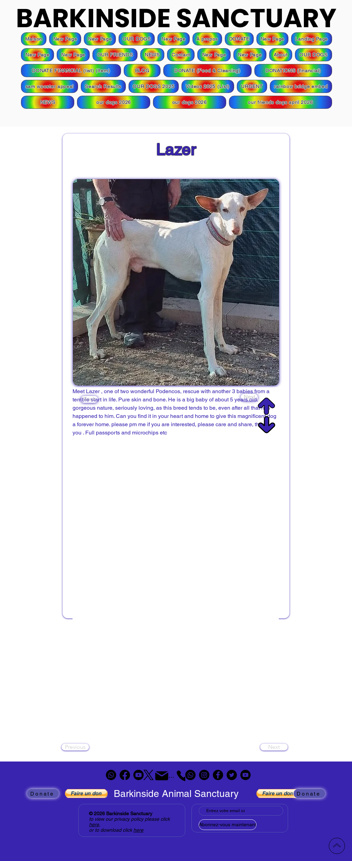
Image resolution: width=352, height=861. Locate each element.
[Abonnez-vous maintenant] (227, 824)
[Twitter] (232, 775)
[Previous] (75, 747)
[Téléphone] (177, 775)
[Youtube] (138, 775)
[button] (239, 38)
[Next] (249, 397)
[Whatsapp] (111, 775)
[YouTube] (245, 775)
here (94, 824)
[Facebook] (125, 775)
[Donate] (43, 793)
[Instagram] (204, 775)
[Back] (89, 399)
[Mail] (161, 776)
